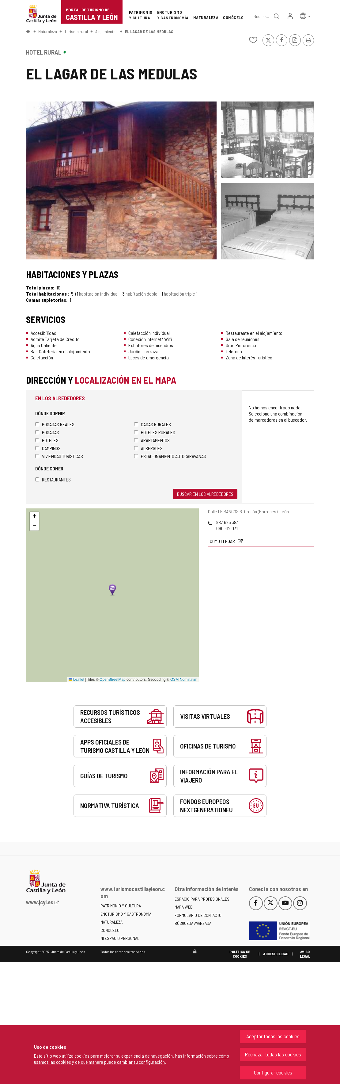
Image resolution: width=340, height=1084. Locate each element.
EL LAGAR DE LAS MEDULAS (149, 31)
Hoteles (47, 440)
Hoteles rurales (154, 432)
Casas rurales (152, 424)
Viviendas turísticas (59, 456)
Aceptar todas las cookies (273, 1036)
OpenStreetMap (113, 679)
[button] (305, 15)
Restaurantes (53, 479)
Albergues (148, 448)
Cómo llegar (223, 541)
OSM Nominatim (183, 679)
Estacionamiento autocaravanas (170, 456)
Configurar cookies (273, 1072)
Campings (48, 448)
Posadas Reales (54, 424)
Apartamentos (152, 440)
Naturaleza (47, 31)
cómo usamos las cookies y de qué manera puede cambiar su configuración (131, 1059)
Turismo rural (76, 31)
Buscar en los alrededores (205, 494)
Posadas (47, 432)
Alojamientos (106, 31)
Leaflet (76, 679)
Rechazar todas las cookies (273, 1054)
